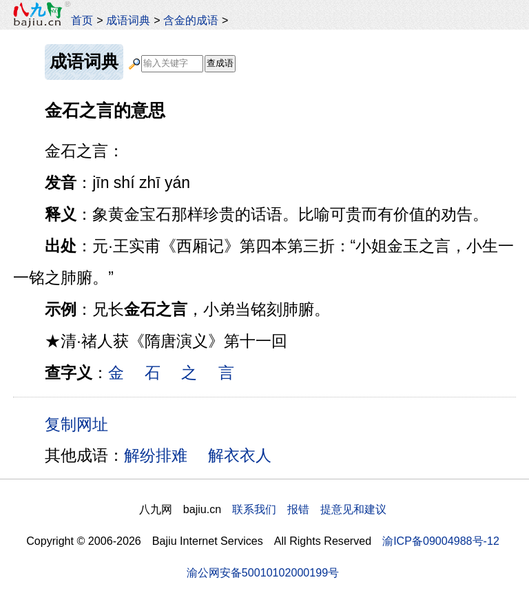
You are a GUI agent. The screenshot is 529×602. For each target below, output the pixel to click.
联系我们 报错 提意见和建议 (309, 509)
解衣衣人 (239, 455)
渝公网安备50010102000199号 (263, 572)
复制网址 (81, 423)
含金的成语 (190, 20)
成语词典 (128, 20)
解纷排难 (155, 455)
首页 (82, 20)
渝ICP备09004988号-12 (440, 540)
